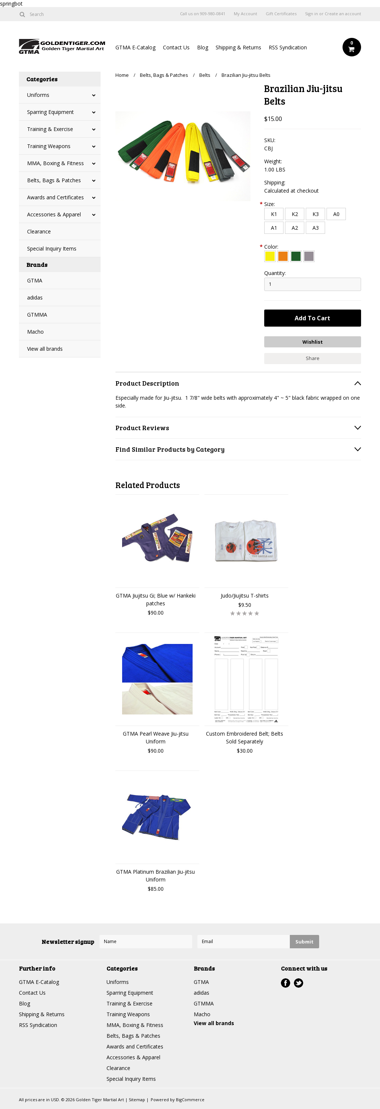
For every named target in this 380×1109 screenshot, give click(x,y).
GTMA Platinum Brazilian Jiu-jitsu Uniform (155, 875)
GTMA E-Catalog (135, 47)
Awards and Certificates (55, 197)
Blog (202, 47)
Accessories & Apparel (54, 214)
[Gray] (309, 256)
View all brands (45, 348)
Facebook (285, 983)
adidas (35, 297)
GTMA (34, 280)
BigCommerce (190, 1099)
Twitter (298, 983)
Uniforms (38, 94)
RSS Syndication (288, 47)
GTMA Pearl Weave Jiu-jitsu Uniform (156, 737)
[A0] (336, 214)
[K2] (294, 214)
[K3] (315, 214)
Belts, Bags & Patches (54, 180)
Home (122, 75)
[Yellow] (270, 256)
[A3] (315, 228)
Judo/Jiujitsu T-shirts (245, 595)
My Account (245, 13)
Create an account (343, 13)
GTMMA (37, 314)
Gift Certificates (281, 13)
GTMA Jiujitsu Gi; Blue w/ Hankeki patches (156, 599)
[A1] (274, 228)
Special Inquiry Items (51, 248)
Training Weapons (49, 146)
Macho (35, 331)
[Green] (296, 256)
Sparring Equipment (50, 111)
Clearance (39, 231)
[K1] (274, 214)
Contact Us (176, 47)
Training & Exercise (50, 129)
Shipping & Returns (238, 47)
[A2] (294, 228)
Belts (204, 75)
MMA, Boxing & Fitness (55, 163)
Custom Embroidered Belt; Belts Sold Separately (244, 737)
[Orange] (283, 256)
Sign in (311, 13)
